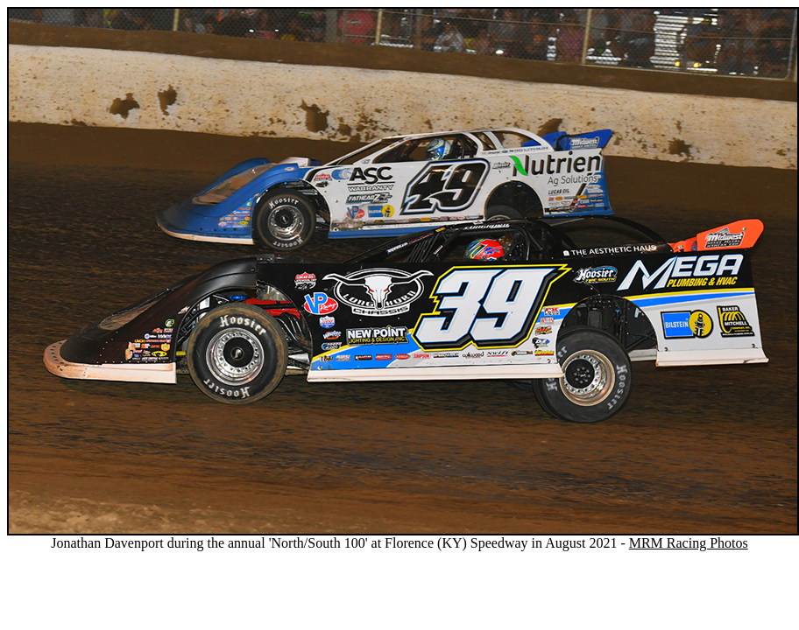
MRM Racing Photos (688, 543)
